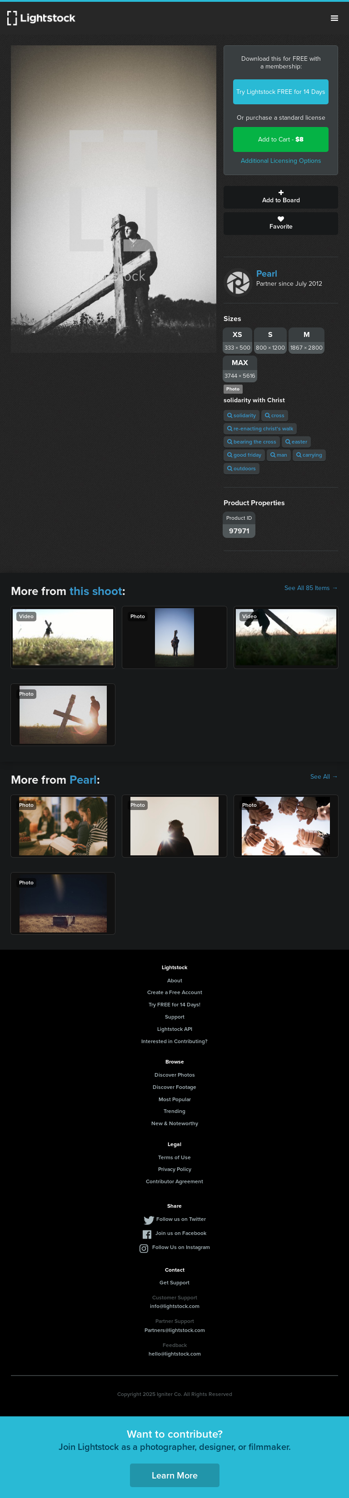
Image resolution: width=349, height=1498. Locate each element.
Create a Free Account (174, 992)
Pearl (266, 273)
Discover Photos (175, 1075)
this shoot (96, 591)
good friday (244, 455)
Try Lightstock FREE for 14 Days (280, 92)
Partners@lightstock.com (175, 1330)
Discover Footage (174, 1087)
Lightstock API (174, 1029)
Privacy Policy (174, 1169)
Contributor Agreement (174, 1181)
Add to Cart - (281, 139)
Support (174, 1017)
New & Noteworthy (174, 1123)
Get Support (174, 1282)
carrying (309, 455)
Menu (334, 18)
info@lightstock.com (174, 1306)
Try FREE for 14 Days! (174, 1004)
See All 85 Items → (311, 588)
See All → (324, 776)
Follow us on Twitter (181, 1219)
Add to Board (280, 197)
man (278, 455)
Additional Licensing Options (281, 161)
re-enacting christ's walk (260, 429)
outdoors (241, 468)
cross (274, 415)
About (174, 980)
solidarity (241, 415)
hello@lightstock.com (175, 1354)
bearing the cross (251, 442)
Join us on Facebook (180, 1233)
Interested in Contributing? (174, 1041)
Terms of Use (174, 1157)
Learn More (175, 1475)
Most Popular (175, 1099)
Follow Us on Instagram (181, 1247)
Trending (174, 1111)
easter (296, 442)
